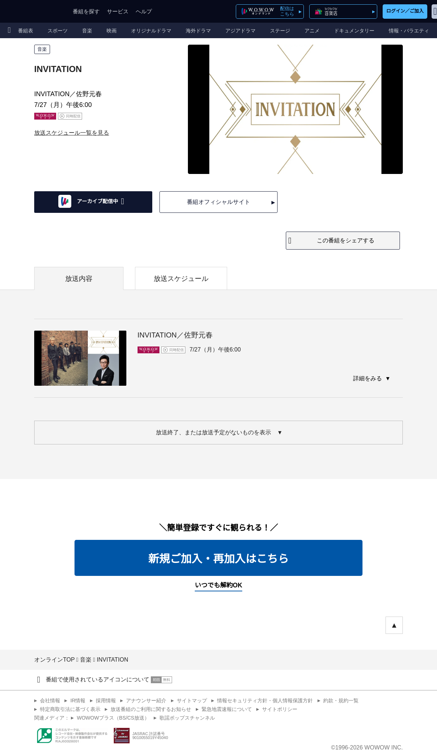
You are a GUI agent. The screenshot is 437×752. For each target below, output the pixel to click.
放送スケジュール (181, 278)
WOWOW (31, 11)
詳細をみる (368, 378)
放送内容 (79, 278)
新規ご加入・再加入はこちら (218, 559)
